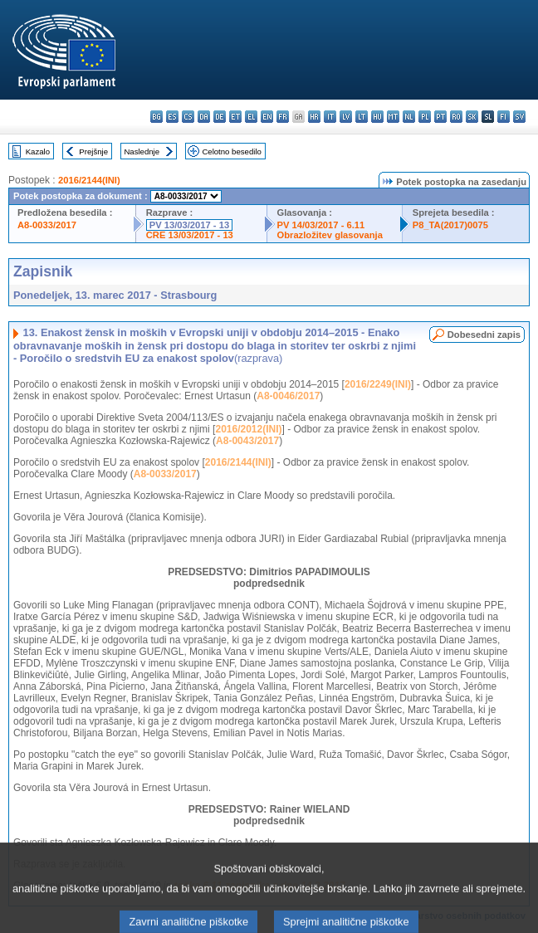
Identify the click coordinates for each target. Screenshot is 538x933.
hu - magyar (377, 116)
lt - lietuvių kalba (361, 116)
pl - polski (424, 116)
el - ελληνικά (251, 116)
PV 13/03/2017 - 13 (189, 225)
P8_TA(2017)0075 (450, 225)
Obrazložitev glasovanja (330, 235)
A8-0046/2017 (288, 396)
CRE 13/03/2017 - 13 (189, 235)
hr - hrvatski (314, 116)
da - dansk (204, 116)
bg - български (156, 116)
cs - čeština (188, 116)
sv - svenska (519, 116)
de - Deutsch (219, 116)
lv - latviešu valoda (346, 116)
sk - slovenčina (472, 116)
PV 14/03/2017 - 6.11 (321, 225)
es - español (172, 116)
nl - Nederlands (409, 116)
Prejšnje (93, 151)
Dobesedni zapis (484, 334)
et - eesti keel (235, 116)
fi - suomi (503, 116)
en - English (267, 116)
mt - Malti (393, 116)
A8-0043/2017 (247, 441)
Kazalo (38, 151)
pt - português (440, 116)
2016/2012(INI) (248, 429)
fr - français (282, 116)
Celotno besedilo (231, 151)
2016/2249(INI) (378, 384)
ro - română (456, 116)
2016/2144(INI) (89, 180)
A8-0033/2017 (46, 225)
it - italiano (330, 116)
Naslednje (141, 151)
